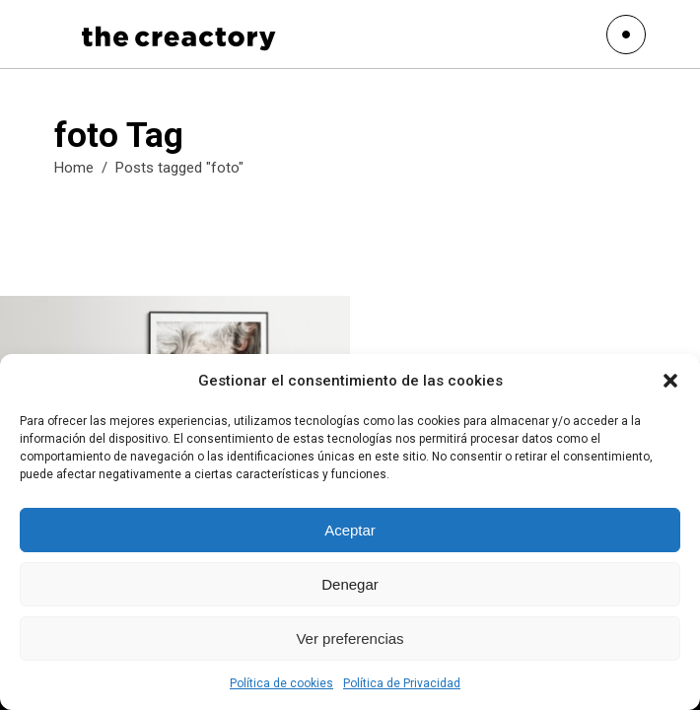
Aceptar (350, 530)
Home (74, 168)
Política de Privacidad (401, 683)
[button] (670, 380)
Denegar (350, 584)
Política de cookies (281, 683)
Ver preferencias (349, 638)
